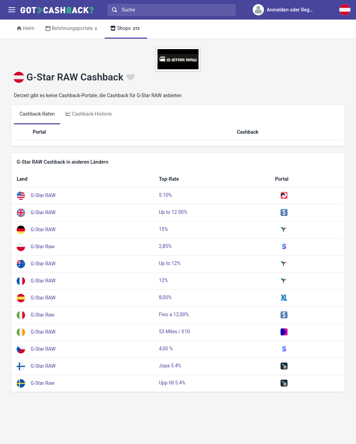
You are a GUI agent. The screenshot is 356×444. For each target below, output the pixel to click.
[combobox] (170, 10)
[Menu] (12, 10)
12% (163, 280)
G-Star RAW (43, 195)
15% (163, 229)
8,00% (165, 297)
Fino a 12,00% (174, 314)
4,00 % (166, 348)
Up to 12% (169, 263)
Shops (125, 28)
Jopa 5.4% (170, 365)
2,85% (165, 246)
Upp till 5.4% (172, 382)
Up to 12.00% (173, 212)
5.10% (165, 195)
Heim (25, 28)
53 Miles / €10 (174, 331)
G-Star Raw (43, 246)
